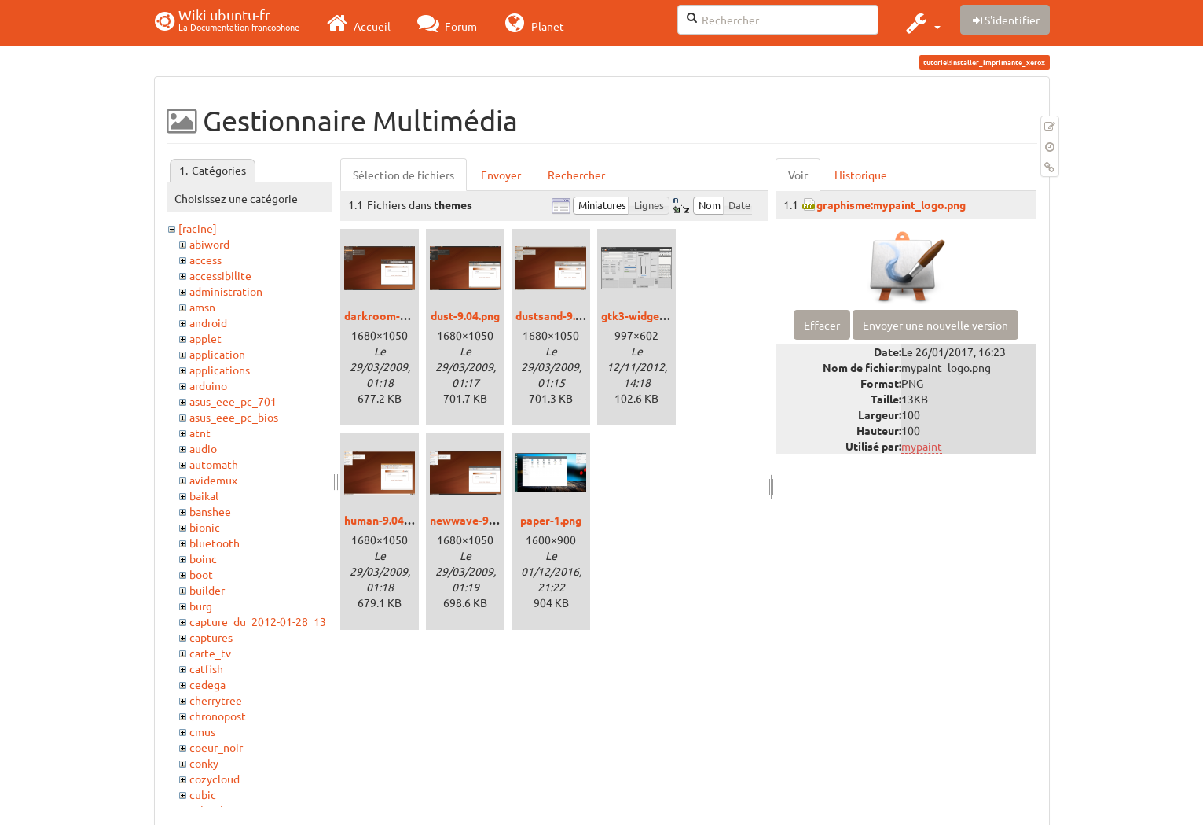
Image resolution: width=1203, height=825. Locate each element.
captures (211, 637)
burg (200, 605)
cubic (202, 794)
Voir (798, 175)
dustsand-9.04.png (562, 315)
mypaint (921, 446)
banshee (210, 511)
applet (205, 338)
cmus (202, 731)
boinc (203, 558)
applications (219, 370)
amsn (202, 307)
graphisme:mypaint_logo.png (891, 204)
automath (213, 464)
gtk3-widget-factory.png (664, 315)
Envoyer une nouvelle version (935, 325)
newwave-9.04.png (477, 520)
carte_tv (210, 653)
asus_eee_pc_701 (233, 401)
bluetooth (214, 543)
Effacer (822, 325)
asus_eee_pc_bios (233, 417)
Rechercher (576, 175)
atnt (200, 432)
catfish (206, 668)
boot (201, 574)
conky (203, 763)
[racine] (197, 228)
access (205, 259)
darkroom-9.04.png (393, 315)
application (217, 354)
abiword (209, 244)
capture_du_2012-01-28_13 (257, 621)
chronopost (217, 716)
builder (207, 590)
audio (203, 448)
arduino (208, 385)
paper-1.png (550, 520)
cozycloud (214, 779)
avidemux (213, 480)
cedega (207, 684)
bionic (204, 527)
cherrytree (215, 700)
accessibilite (220, 275)
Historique (860, 175)
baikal (203, 495)
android (208, 322)
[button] (921, 23)
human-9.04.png (384, 520)
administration (225, 291)
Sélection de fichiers (403, 175)
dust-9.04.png (465, 315)
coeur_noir (216, 747)
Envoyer (501, 175)
